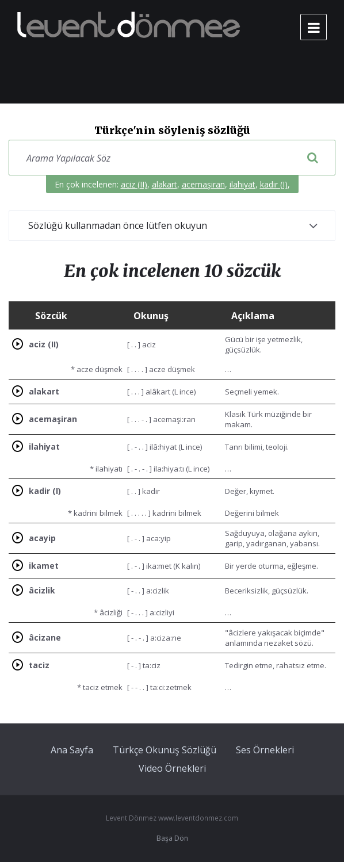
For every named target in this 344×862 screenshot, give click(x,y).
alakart (164, 184)
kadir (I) (274, 184)
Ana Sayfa (72, 750)
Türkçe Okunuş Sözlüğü (164, 750)
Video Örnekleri (172, 768)
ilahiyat (242, 184)
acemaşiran (203, 184)
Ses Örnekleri (265, 750)
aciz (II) (134, 184)
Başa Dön (172, 838)
